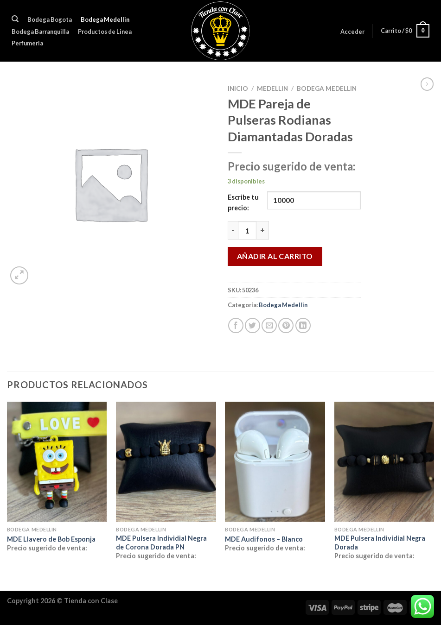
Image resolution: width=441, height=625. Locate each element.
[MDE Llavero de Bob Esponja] (57, 462)
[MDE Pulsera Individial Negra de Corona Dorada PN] (166, 462)
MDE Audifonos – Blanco (264, 539)
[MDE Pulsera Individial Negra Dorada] (384, 462)
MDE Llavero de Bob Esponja (51, 539)
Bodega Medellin (105, 19)
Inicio (238, 88)
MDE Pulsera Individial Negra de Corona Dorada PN (161, 542)
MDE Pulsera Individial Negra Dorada (379, 542)
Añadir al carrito (275, 256)
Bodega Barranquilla (40, 31)
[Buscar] (15, 19)
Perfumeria (27, 43)
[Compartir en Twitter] (252, 325)
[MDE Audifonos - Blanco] (275, 462)
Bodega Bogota (49, 19)
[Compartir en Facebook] (235, 325)
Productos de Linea (105, 31)
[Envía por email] (269, 325)
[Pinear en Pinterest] (286, 325)
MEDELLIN (272, 88)
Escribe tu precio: (243, 202)
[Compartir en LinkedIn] (303, 325)
